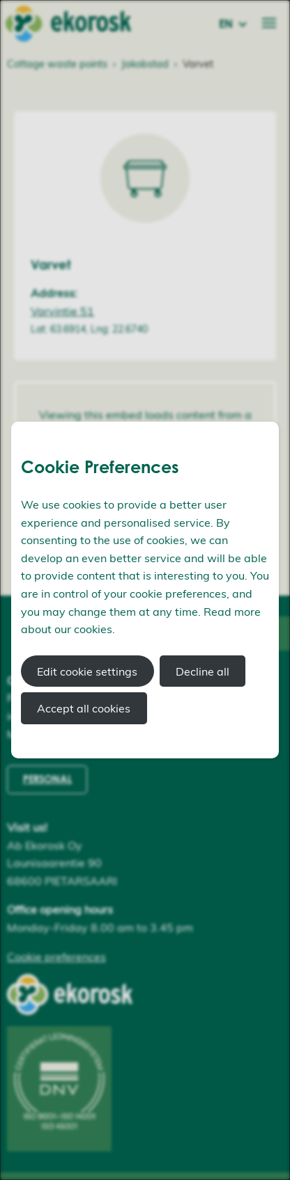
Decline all (202, 671)
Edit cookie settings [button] (87, 671)
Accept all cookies (83, 708)
